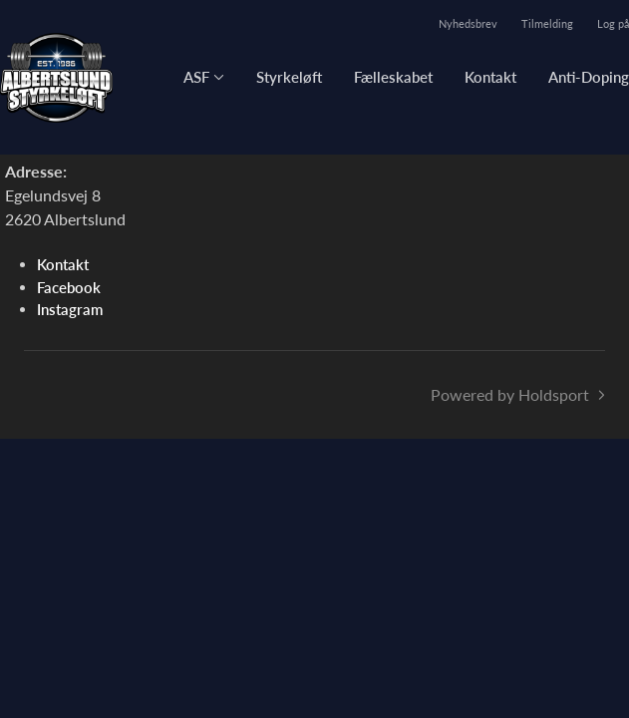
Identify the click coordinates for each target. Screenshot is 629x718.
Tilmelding (547, 23)
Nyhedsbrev (468, 23)
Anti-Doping (588, 77)
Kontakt (490, 77)
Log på (613, 23)
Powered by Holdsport (510, 394)
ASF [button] (196, 77)
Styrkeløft (289, 77)
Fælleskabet (393, 77)
